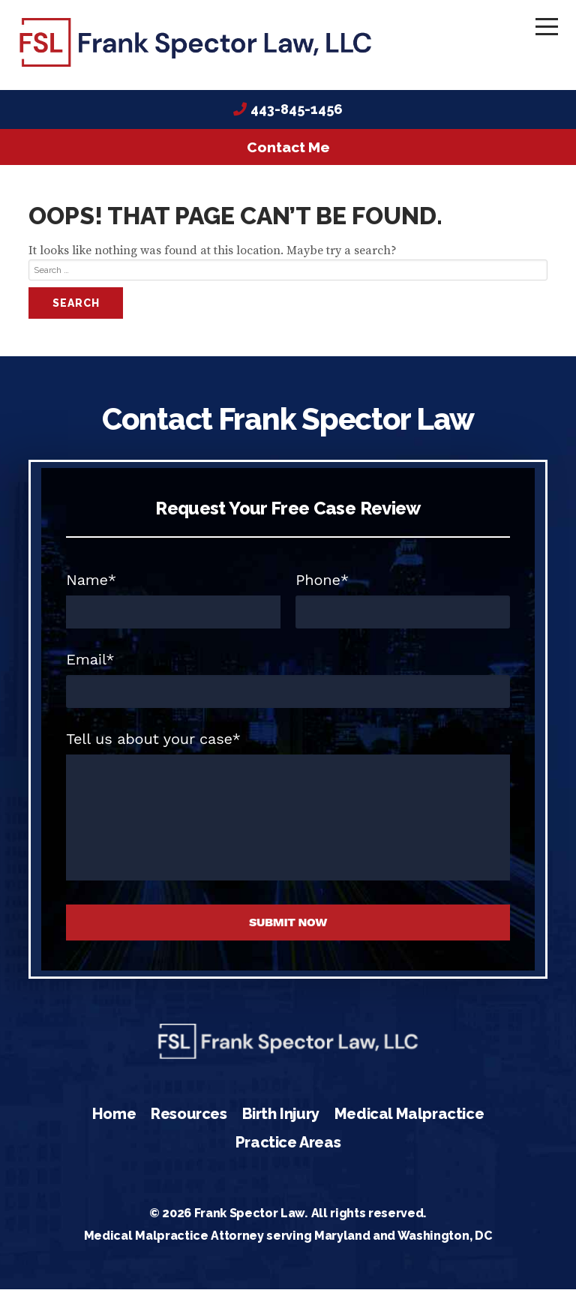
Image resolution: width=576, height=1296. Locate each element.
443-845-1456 (296, 116)
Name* (91, 587)
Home (114, 1121)
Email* (90, 666)
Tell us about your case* (153, 745)
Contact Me (288, 154)
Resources (188, 1121)
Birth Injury (281, 1121)
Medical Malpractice (409, 1121)
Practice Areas (288, 1149)
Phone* (322, 587)
